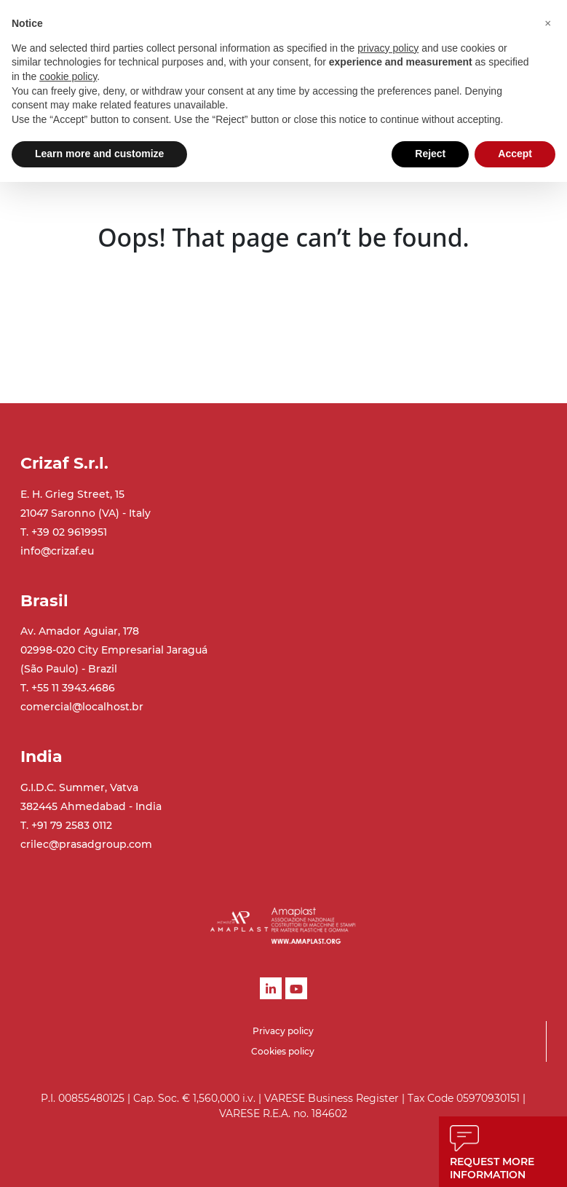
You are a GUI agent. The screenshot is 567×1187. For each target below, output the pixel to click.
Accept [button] (515, 153)
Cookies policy (282, 1051)
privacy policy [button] (388, 48)
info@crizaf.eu (57, 550)
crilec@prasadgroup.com (86, 844)
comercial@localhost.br (81, 706)
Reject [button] (430, 153)
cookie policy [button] (68, 76)
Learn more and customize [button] (99, 153)
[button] (548, 23)
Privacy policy (283, 1030)
